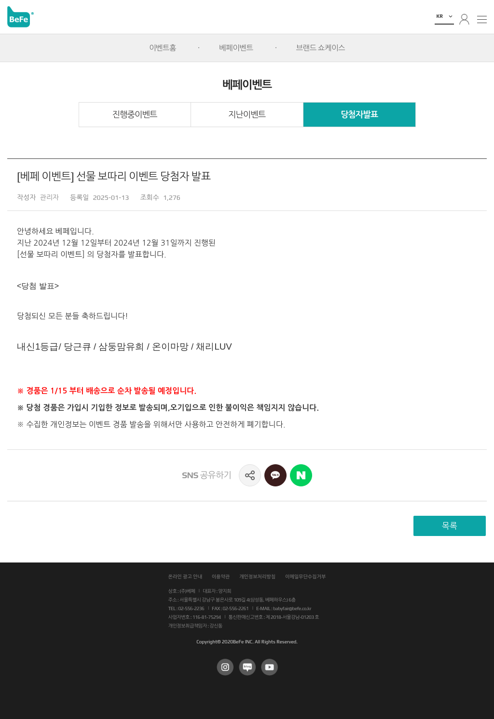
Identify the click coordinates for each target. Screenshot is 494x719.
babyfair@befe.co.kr (292, 608)
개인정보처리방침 (257, 576)
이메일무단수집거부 (305, 576)
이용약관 (221, 576)
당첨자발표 (359, 114)
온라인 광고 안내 (185, 576)
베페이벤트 (236, 47)
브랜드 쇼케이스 (320, 47)
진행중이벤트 (134, 114)
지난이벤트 (246, 114)
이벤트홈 (162, 47)
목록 (449, 526)
